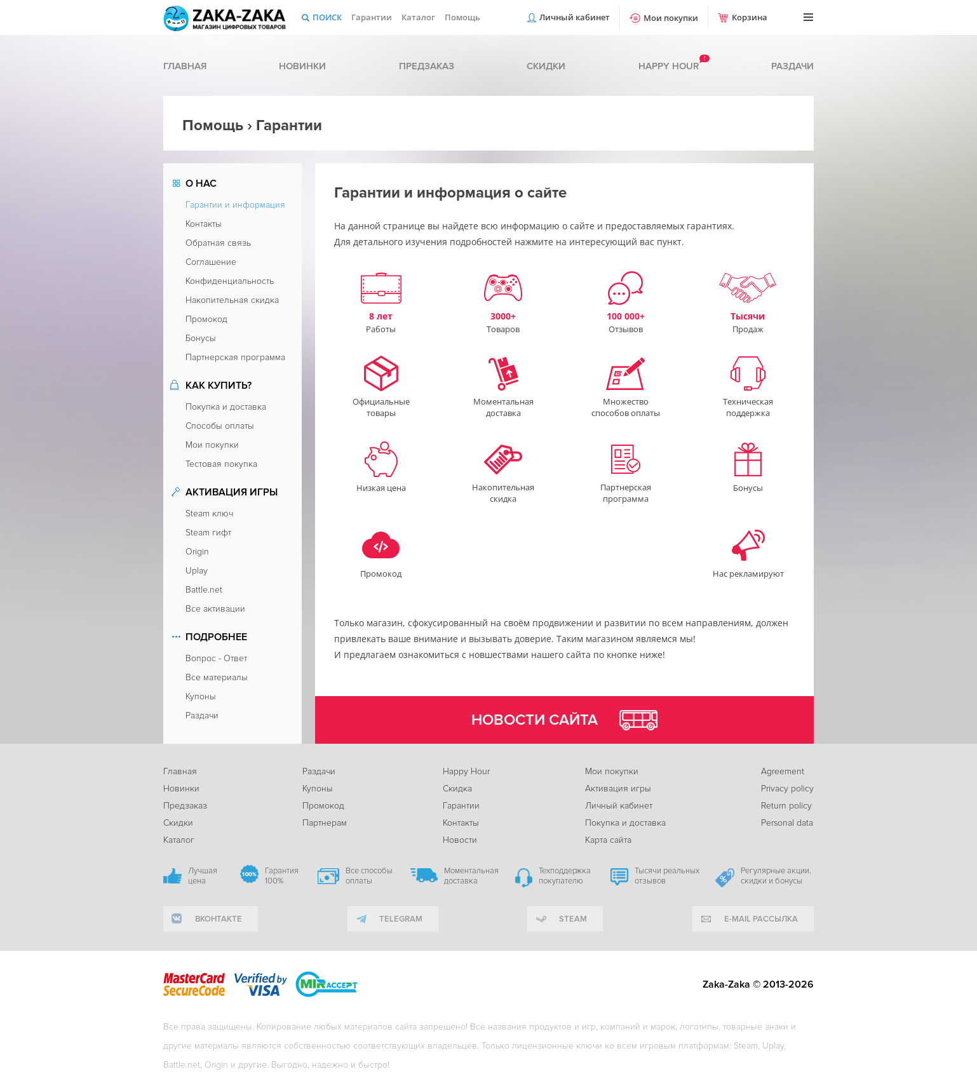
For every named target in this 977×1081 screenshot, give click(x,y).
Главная (184, 66)
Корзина (749, 17)
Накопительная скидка (232, 300)
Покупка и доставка (225, 406)
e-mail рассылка (761, 919)
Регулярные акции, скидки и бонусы (776, 876)
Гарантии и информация (235, 204)
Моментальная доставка (471, 876)
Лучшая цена (202, 876)
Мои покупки (670, 18)
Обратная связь (218, 243)
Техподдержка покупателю (565, 876)
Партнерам (324, 822)
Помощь (462, 17)
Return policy (786, 805)
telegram (400, 919)
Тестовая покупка (221, 464)
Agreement (782, 771)
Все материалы (216, 677)
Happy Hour (466, 771)
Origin (197, 551)
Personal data (787, 822)
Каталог (418, 17)
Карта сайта (608, 840)
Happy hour (668, 66)
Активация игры (618, 788)
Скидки (546, 66)
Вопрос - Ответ (216, 658)
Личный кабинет (574, 17)
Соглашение (210, 262)
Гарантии (371, 17)
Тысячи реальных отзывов (667, 876)
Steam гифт (208, 532)
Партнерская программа (235, 357)
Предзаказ (426, 66)
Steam (573, 919)
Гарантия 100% (282, 876)
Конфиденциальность (229, 281)
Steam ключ (209, 513)
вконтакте (218, 919)
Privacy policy (787, 788)
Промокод (206, 319)
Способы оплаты (219, 425)
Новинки (302, 66)
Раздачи (792, 66)
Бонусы (200, 338)
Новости (460, 840)
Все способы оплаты (369, 876)
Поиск (327, 17)
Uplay (196, 570)
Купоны (200, 696)
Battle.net (203, 589)
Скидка (457, 788)
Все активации (215, 608)
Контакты (203, 223)
